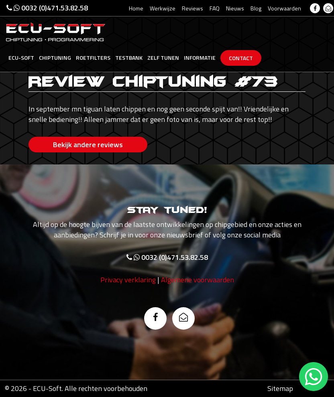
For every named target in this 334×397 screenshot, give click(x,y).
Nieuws (235, 8)
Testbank (129, 57)
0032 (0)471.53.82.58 (47, 7)
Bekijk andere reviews (88, 144)
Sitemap (280, 388)
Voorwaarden (284, 8)
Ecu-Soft (21, 57)
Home (136, 8)
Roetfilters (93, 57)
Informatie (200, 57)
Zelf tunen (163, 57)
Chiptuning (55, 57)
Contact (241, 58)
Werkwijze (162, 8)
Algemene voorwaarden (197, 279)
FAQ (215, 8)
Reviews (192, 8)
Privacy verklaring (128, 279)
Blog (255, 8)
